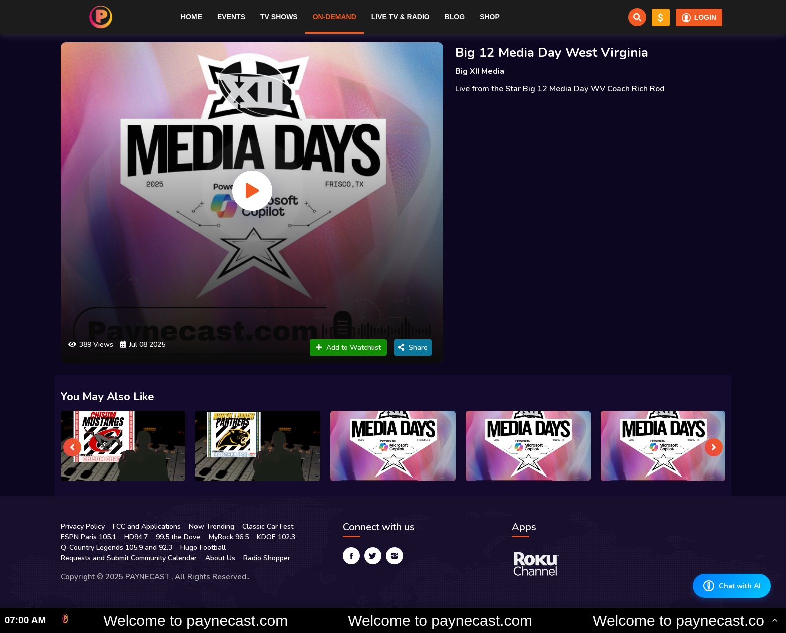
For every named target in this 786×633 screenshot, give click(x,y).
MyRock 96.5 (229, 537)
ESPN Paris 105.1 (88, 537)
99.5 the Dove (178, 537)
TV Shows (279, 17)
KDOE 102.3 (276, 537)
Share (413, 347)
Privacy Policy (83, 526)
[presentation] (72, 447)
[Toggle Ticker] (775, 620)
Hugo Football (203, 547)
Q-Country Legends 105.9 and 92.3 (116, 547)
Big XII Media (479, 71)
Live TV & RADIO (400, 17)
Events (231, 17)
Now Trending (211, 526)
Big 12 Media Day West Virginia (551, 52)
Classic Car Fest (267, 526)
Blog (455, 17)
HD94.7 (136, 537)
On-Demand (334, 17)
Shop (490, 17)
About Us (220, 558)
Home (191, 17)
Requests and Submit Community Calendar (129, 558)
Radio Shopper (266, 558)
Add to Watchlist (348, 347)
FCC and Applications (147, 526)
